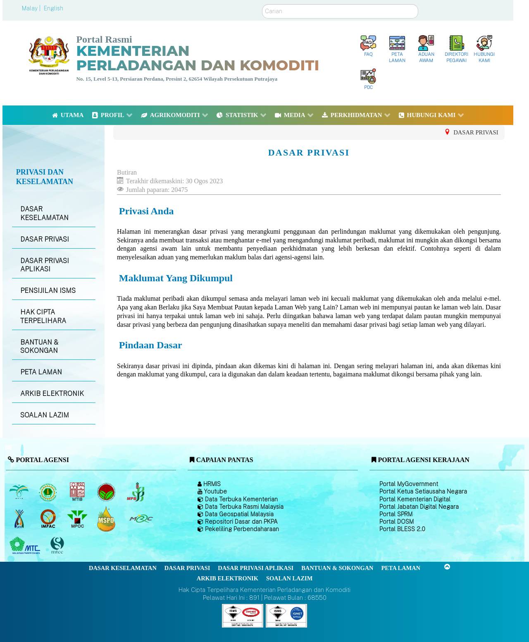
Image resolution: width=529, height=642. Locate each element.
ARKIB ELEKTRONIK (52, 394)
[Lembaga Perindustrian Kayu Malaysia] (78, 491)
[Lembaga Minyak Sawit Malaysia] (19, 491)
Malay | (32, 8)
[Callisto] (242, 615)
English (53, 8)
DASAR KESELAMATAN (44, 213)
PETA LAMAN (41, 372)
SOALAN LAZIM (44, 415)
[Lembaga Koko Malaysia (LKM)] (107, 491)
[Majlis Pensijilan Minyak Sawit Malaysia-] (107, 518)
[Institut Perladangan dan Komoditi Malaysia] (49, 518)
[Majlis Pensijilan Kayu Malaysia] (58, 546)
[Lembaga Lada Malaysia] (136, 491)
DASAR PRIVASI (44, 239)
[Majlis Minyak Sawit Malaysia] (78, 518)
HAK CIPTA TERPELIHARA (43, 316)
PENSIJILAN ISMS (48, 291)
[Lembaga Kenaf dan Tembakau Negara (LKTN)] (19, 518)
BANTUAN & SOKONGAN (39, 346)
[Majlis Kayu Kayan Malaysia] (26, 545)
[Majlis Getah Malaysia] (140, 519)
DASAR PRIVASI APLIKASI (44, 265)
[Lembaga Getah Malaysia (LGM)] (49, 491)
